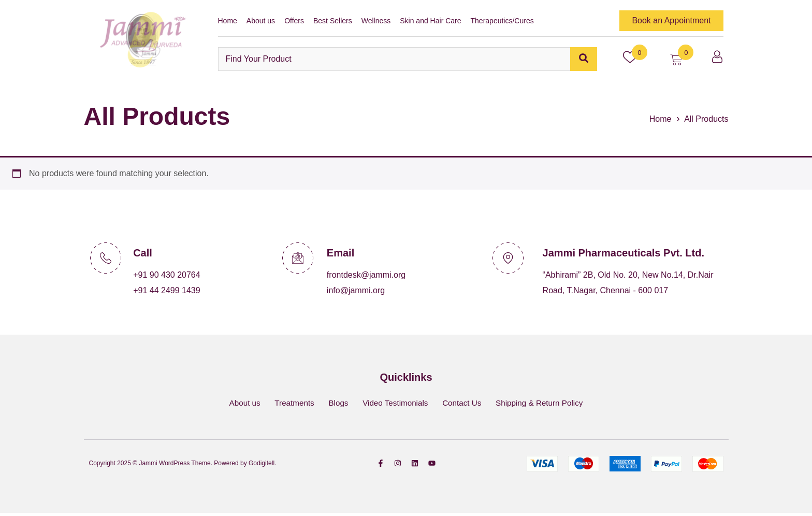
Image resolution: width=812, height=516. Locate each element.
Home (227, 21)
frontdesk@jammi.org (366, 274)
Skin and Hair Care (430, 21)
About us (261, 21)
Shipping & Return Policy (547, 404)
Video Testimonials (394, 404)
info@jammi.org (356, 290)
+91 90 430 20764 (166, 274)
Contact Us (465, 404)
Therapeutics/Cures (502, 21)
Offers (294, 21)
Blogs (334, 404)
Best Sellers (332, 21)
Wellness (376, 21)
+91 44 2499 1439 (166, 290)
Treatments (288, 404)
